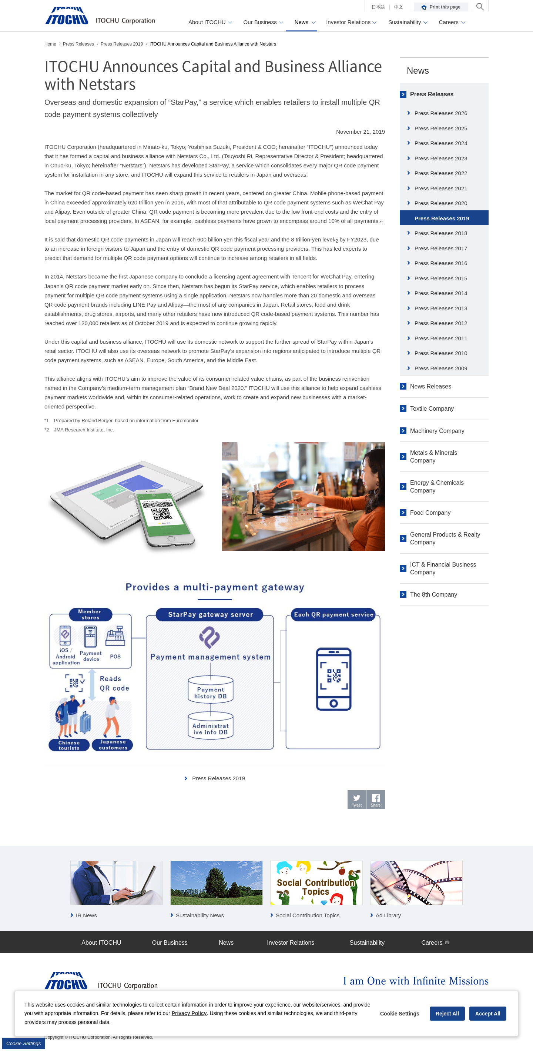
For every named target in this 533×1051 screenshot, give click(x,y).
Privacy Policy (189, 1013)
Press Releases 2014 (441, 293)
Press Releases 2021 (441, 188)
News (418, 71)
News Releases (430, 386)
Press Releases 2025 (441, 128)
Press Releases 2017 (441, 248)
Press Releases (431, 94)
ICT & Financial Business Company (443, 568)
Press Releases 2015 (441, 278)
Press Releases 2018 (441, 233)
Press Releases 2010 (441, 353)
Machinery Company (437, 431)
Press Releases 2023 (441, 158)
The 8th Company (433, 594)
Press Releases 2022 (441, 173)
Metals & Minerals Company (433, 457)
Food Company (430, 513)
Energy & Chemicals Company (437, 487)
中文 (398, 7)
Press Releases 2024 (441, 143)
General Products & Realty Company (445, 538)
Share (376, 805)
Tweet (357, 805)
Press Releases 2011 (441, 338)
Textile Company (432, 409)
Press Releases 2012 (441, 323)
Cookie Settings (23, 1043)
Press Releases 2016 (441, 263)
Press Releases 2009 (441, 368)
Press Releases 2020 (441, 203)
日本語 (378, 7)
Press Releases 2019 (218, 778)
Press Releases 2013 (441, 308)
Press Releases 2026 (441, 113)
